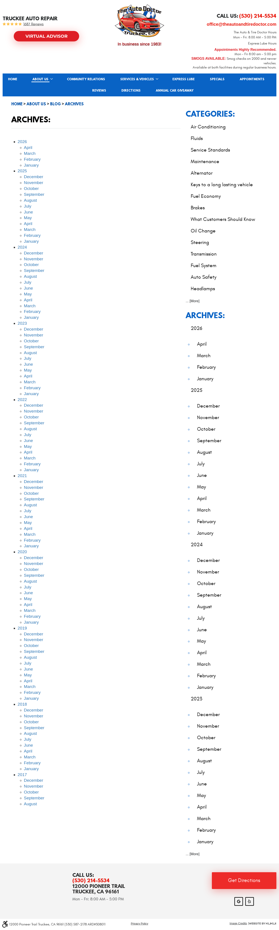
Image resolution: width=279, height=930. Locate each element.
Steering (200, 242)
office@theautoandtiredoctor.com (241, 24)
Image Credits (238, 923)
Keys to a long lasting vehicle (222, 185)
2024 (22, 247)
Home (12, 79)
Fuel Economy (206, 196)
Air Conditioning (208, 127)
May (28, 217)
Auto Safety (203, 277)
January (31, 165)
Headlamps (203, 289)
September (34, 194)
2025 (22, 171)
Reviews (99, 90)
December (33, 176)
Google (238, 901)
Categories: (210, 113)
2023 (22, 323)
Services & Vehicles (137, 79)
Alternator (202, 173)
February (32, 159)
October (31, 188)
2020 (22, 551)
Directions (131, 90)
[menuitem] (12, 79)
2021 (22, 475)
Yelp (249, 901)
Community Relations (86, 79)
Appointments (252, 79)
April (28, 147)
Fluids (197, 138)
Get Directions (244, 880)
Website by (262, 923)
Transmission (204, 254)
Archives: (205, 315)
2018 (22, 704)
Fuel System (203, 265)
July (27, 206)
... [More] (192, 301)
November (33, 182)
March (30, 153)
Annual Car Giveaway (175, 90)
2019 (22, 628)
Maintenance (205, 161)
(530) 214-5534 (91, 880)
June (28, 212)
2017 (22, 774)
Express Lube (183, 79)
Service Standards (210, 150)
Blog (55, 104)
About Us (40, 79)
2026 (22, 141)
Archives (74, 104)
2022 (22, 399)
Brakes (198, 208)
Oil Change (203, 231)
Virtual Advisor (47, 36)
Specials (217, 79)
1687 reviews (33, 24)
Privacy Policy (139, 923)
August (30, 200)
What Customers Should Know (223, 219)
